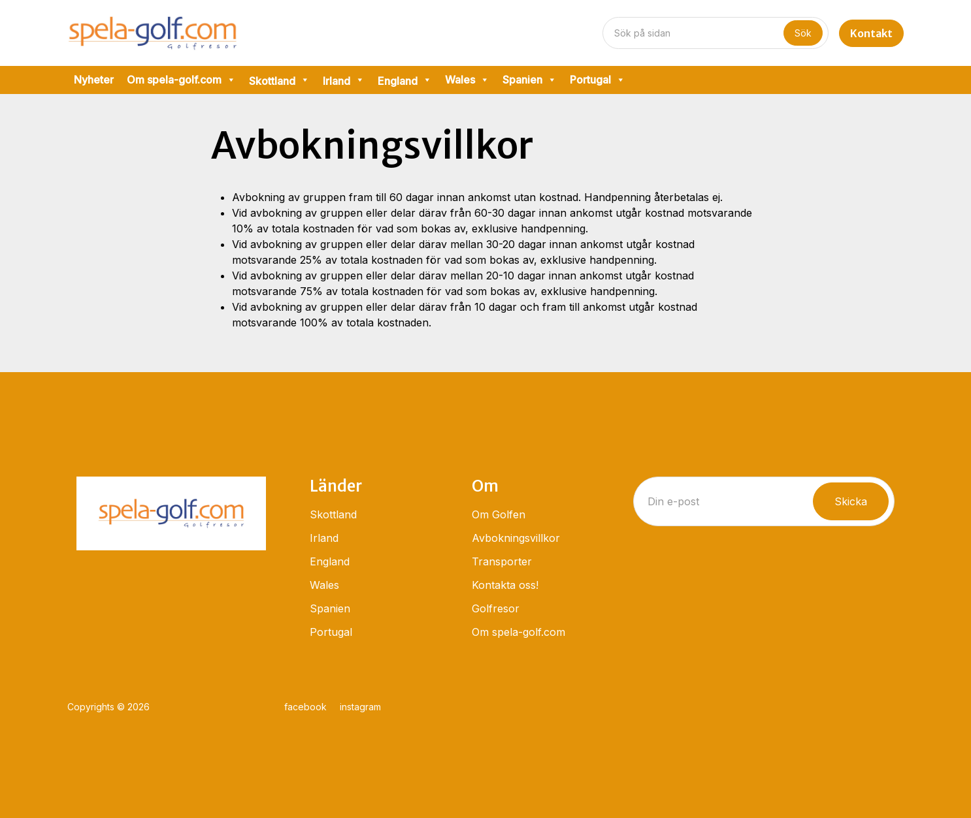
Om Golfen (498, 514)
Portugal (597, 80)
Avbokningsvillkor (516, 537)
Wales (467, 80)
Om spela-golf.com (181, 80)
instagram (360, 706)
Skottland (333, 514)
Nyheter (94, 79)
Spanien (529, 80)
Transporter (502, 561)
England (330, 561)
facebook (305, 706)
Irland (324, 537)
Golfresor (495, 608)
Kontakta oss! (505, 584)
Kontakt (871, 33)
